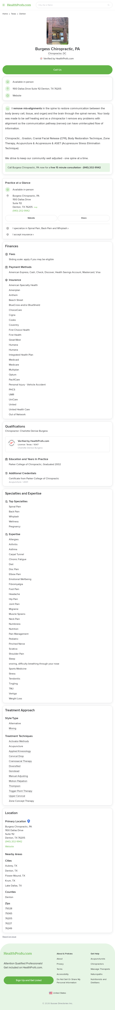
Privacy (60, 964)
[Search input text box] (72, 4)
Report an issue (9, 937)
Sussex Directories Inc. (61, 1003)
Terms (59, 969)
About (59, 958)
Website (17, 95)
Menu (3, 5)
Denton (9, 897)
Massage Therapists (100, 969)
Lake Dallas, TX (13, 885)
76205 (8, 918)
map (35, 207)
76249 (8, 928)
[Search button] (108, 4)
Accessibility (63, 974)
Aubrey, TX (11, 865)
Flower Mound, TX (15, 875)
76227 (8, 923)
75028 (8, 908)
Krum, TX (10, 880)
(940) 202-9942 (92, 167)
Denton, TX (11, 870)
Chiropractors (97, 964)
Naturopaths (97, 974)
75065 (8, 913)
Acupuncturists (98, 958)
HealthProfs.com (19, 5)
